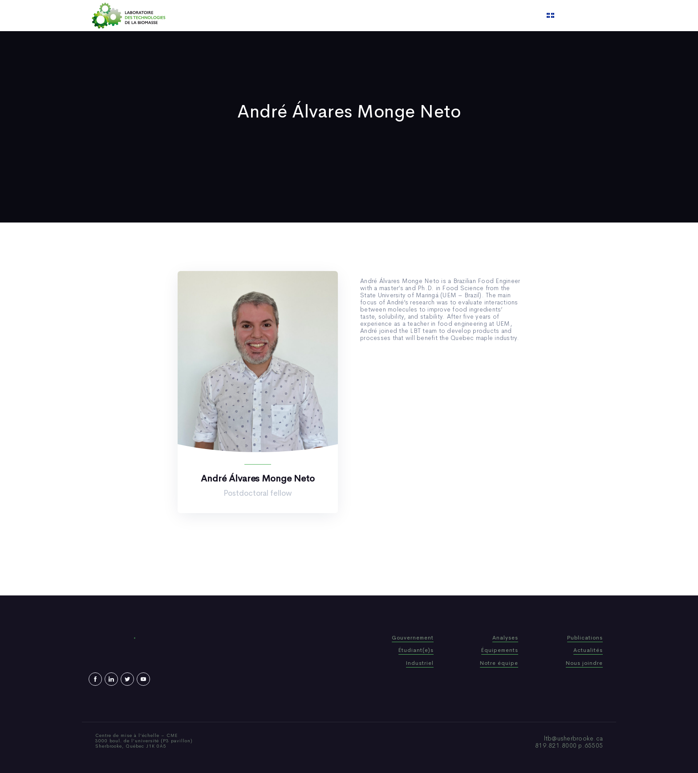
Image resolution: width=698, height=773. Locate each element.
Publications (337, 16)
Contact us (440, 16)
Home (250, 16)
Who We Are (288, 16)
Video (403, 16)
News (375, 16)
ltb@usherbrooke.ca (573, 738)
